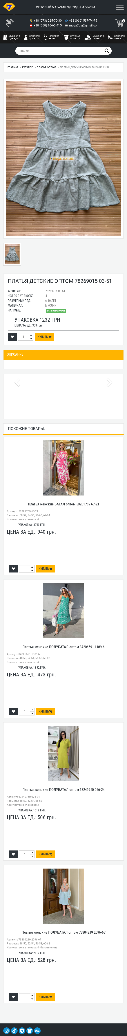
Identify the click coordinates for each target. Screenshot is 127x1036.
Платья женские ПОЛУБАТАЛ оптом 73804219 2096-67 (63, 932)
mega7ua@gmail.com (84, 25)
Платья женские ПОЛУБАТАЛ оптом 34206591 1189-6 (63, 647)
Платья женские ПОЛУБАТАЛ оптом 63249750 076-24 (63, 789)
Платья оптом (46, 67)
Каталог (27, 67)
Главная (12, 67)
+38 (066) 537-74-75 (83, 20)
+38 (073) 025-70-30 (48, 20)
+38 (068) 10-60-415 (48, 25)
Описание (15, 354)
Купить (44, 337)
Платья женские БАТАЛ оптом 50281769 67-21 (63, 504)
